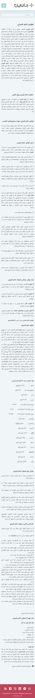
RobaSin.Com (17, 696)
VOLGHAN (14, 693)
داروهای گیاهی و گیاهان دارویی (21, 666)
